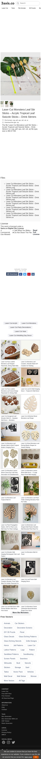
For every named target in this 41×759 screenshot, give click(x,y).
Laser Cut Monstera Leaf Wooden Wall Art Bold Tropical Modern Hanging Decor (10, 445)
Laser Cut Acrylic (11, 323)
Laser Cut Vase (20, 331)
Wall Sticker (21, 676)
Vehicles (30, 672)
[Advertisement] (20, 31)
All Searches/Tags (8, 698)
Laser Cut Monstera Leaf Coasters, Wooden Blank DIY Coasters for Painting (29, 364)
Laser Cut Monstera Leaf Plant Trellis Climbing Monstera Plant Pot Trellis (30, 500)
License (4, 730)
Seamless (24, 659)
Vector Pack (18, 672)
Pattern (32, 650)
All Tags (22, 681)
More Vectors (9, 681)
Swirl (27, 667)
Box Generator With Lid (9, 719)
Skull (18, 663)
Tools (13, 8)
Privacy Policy (6, 732)
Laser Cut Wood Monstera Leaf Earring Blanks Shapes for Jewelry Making (30, 445)
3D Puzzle (32, 8)
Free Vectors (6, 696)
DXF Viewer (5, 721)
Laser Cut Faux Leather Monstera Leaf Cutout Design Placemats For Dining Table (9, 391)
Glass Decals (9, 637)
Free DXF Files (6, 693)
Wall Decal (8, 676)
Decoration (8, 628)
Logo (23, 650)
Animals (7, 623)
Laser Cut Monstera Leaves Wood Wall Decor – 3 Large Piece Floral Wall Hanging (29, 472)
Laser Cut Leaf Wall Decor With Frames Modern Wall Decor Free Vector (10, 608)
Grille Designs (31, 641)
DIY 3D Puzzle (9, 632)
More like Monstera (20, 613)
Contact (4, 709)
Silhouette (8, 663)
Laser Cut (5, 8)
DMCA (4, 734)
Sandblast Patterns (11, 654)
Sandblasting (28, 654)
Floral (22, 632)
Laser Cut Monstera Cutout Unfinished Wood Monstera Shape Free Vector (29, 608)
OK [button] (36, 757)
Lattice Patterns (10, 650)
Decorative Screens (24, 628)
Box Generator (6, 716)
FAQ (3, 707)
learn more (28, 757)
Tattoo (6, 672)
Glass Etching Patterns (28, 637)
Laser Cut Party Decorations (20, 327)
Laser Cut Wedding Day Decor (20, 335)
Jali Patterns (18, 645)
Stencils (28, 663)
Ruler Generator (7, 723)
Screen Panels (9, 659)
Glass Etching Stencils (12, 641)
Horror (6, 645)
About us (5, 705)
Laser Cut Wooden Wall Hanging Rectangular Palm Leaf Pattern (10, 554)
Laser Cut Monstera (29, 323)
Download (12, 274)
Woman (34, 676)
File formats (22, 8)
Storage (18, 667)
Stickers (7, 667)
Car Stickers (19, 623)
